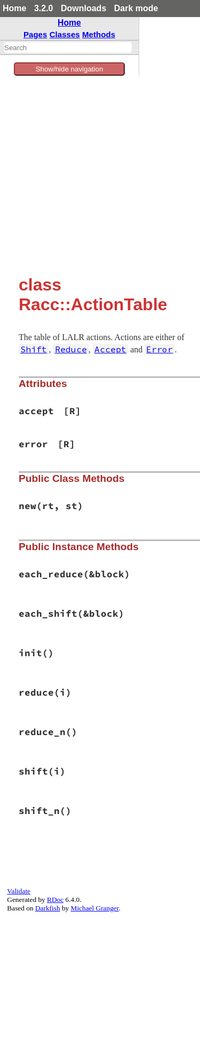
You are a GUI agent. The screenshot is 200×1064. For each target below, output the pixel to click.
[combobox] (68, 47)
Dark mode (136, 8)
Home (14, 8)
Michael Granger (95, 908)
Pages (35, 34)
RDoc (55, 900)
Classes (65, 34)
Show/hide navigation (69, 69)
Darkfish (47, 908)
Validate (18, 891)
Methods (98, 34)
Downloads (83, 8)
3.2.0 (43, 8)
